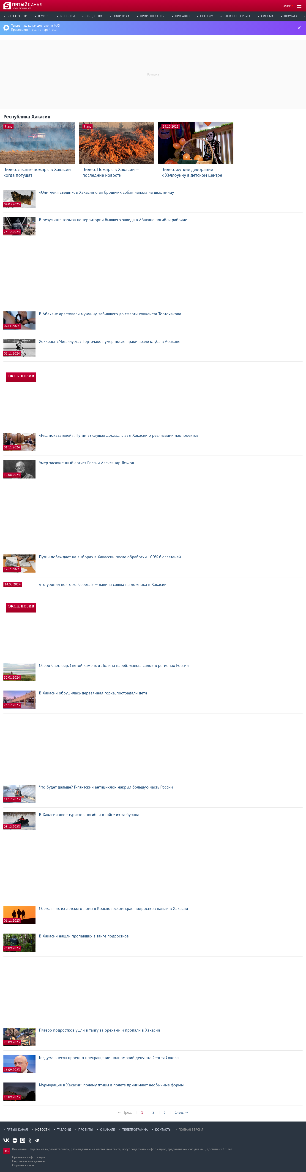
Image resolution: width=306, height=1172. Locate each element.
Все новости (17, 16)
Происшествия (152, 16)
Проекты (85, 1129)
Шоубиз (290, 16)
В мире (43, 16)
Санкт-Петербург (237, 16)
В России (67, 16)
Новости (42, 1129)
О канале (107, 1129)
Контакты (163, 1129)
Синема (267, 16)
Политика (121, 16)
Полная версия (191, 1129)
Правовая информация (28, 1157)
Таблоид (64, 1129)
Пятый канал (17, 1129)
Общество (93, 16)
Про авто (182, 16)
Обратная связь (23, 1165)
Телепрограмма (135, 1129)
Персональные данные (28, 1161)
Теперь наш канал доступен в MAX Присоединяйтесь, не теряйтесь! (35, 27)
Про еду (206, 16)
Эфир (287, 5)
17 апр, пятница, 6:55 (22, 8)
